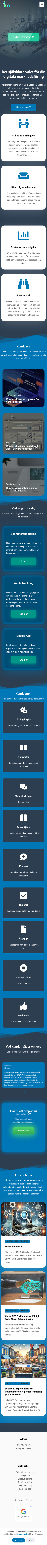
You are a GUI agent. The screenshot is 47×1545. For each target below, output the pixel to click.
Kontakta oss (25, 1489)
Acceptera (18, 1540)
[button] (4, 1075)
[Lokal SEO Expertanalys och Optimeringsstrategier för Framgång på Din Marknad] (23, 1361)
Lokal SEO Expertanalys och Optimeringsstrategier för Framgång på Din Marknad (23, 1391)
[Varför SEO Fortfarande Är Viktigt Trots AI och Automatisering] (23, 1288)
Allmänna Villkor (25, 1482)
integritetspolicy (22, 1534)
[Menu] (41, 4)
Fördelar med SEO (14, 1246)
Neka (30, 1540)
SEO (16, 1241)
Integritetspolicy (25, 1485)
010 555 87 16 (23, 1445)
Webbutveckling (25, 1479)
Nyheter (9, 1241)
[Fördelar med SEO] (23, 1219)
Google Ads (25, 1475)
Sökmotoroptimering (25, 1472)
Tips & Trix (24, 1241)
